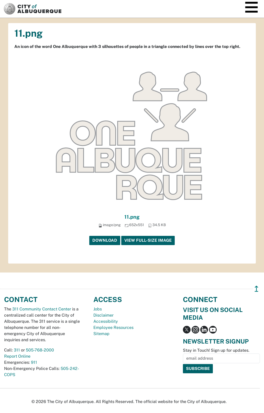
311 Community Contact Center (41, 309)
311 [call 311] (17, 350)
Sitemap (101, 333)
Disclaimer (103, 315)
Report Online (17, 356)
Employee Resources (113, 327)
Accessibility (105, 321)
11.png (132, 217)
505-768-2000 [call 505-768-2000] (40, 350)
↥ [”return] (256, 289)
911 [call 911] (34, 362)
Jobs (97, 309)
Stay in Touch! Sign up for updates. (216, 350)
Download (104, 240)
